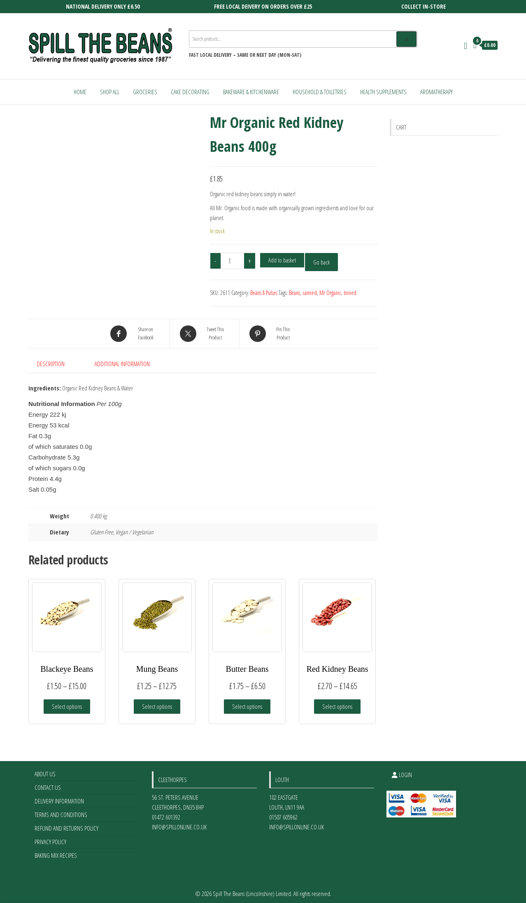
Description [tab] (51, 364)
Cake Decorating (190, 92)
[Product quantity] (232, 261)
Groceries (145, 92)
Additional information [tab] (122, 364)
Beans (294, 293)
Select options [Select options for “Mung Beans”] (157, 703)
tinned (350, 293)
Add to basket (282, 260)
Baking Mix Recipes (56, 851)
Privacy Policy (50, 838)
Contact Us (48, 784)
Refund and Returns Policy (66, 824)
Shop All (109, 92)
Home (80, 92)
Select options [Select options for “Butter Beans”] (247, 703)
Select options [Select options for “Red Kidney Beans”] (337, 703)
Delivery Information (59, 797)
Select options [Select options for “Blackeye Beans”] (67, 703)
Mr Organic (330, 293)
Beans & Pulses (263, 293)
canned (310, 293)
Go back (321, 262)
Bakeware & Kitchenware (251, 92)
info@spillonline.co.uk (179, 823)
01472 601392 (166, 813)
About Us (45, 770)
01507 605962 (283, 813)
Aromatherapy (436, 92)
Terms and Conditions (61, 811)
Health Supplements (383, 92)
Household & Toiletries (320, 92)
